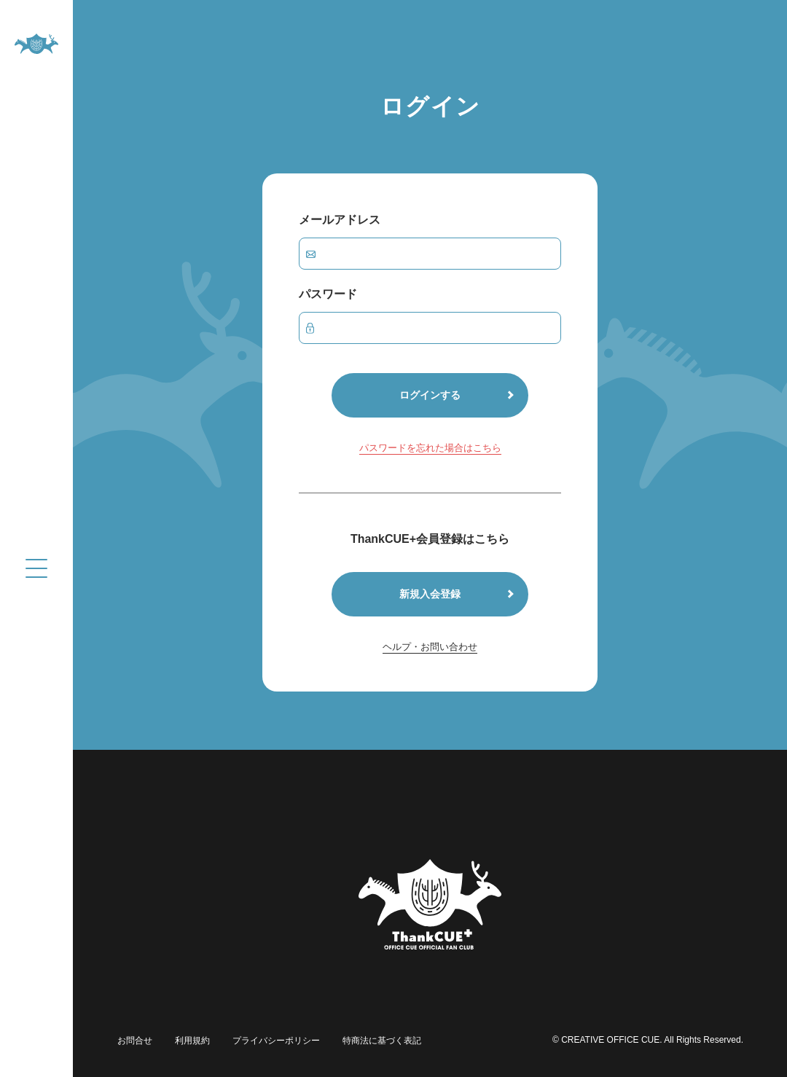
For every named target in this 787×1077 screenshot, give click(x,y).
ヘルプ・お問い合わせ (430, 646)
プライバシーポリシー (274, 1040)
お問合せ (134, 1040)
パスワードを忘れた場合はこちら (430, 447)
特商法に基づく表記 (379, 1040)
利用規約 (190, 1040)
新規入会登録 (430, 594)
